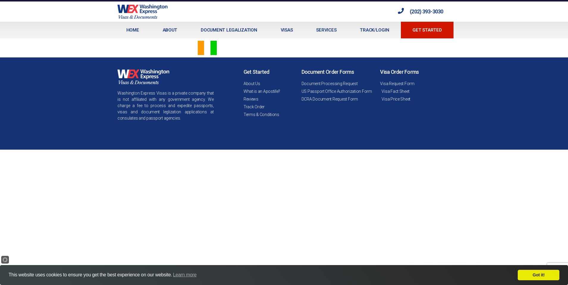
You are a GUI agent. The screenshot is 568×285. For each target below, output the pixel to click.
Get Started (427, 30)
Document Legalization (229, 30)
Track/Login (374, 30)
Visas (287, 30)
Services (326, 30)
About (170, 30)
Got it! (539, 275)
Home (132, 30)
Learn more (185, 274)
